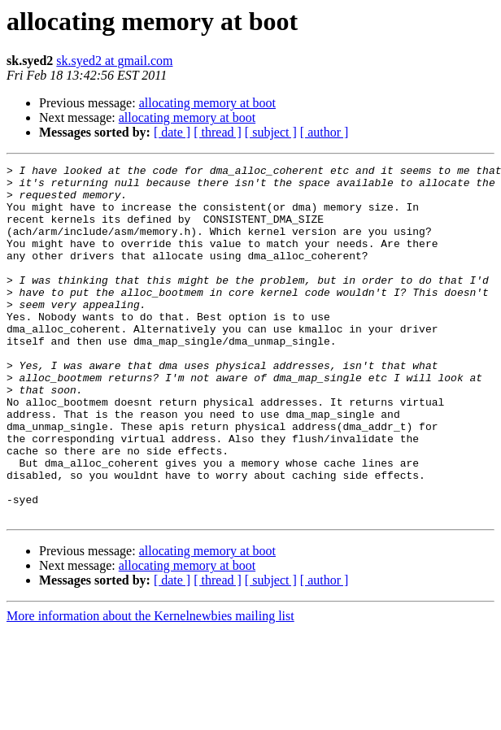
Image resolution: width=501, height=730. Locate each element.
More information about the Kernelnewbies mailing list (150, 686)
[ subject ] (271, 132)
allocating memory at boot (207, 103)
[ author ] (324, 132)
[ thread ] (218, 132)
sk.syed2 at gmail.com (114, 60)
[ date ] (172, 132)
